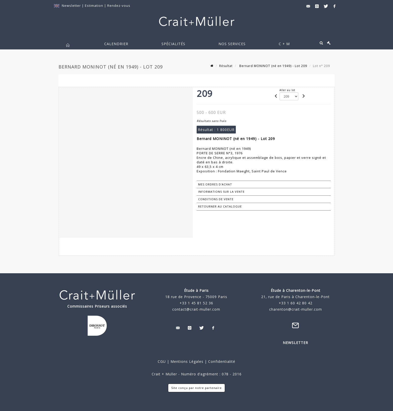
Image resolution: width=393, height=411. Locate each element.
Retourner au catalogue (220, 206)
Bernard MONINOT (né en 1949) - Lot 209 (272, 66)
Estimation (94, 5)
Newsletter (71, 5)
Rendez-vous (118, 5)
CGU (162, 361)
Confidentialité (221, 361)
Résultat (226, 66)
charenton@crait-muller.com (295, 309)
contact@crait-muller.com (196, 309)
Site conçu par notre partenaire (196, 388)
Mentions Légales (187, 361)
